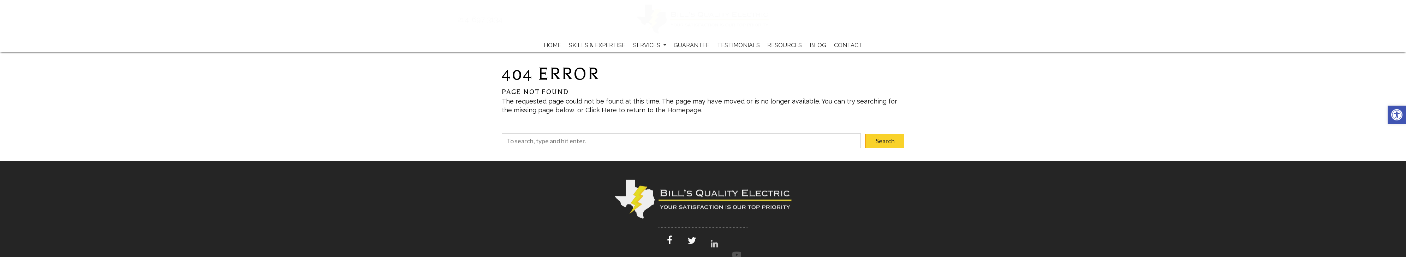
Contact (848, 45)
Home (552, 45)
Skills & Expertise (597, 45)
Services (649, 45)
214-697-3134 (502, 20)
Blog (818, 45)
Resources (784, 45)
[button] (1397, 115)
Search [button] (885, 141)
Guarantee (691, 45)
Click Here (601, 110)
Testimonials (738, 45)
